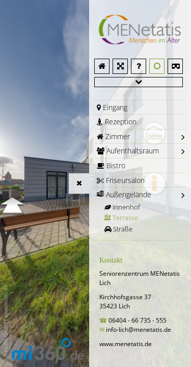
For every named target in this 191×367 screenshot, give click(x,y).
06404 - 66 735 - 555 (138, 320)
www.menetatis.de (125, 343)
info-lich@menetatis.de (138, 329)
